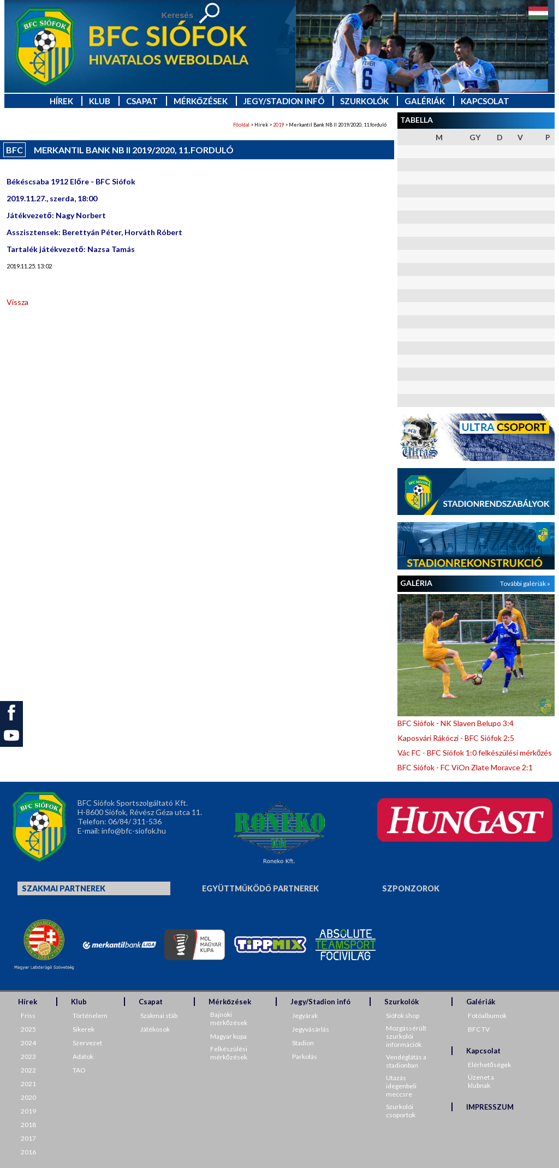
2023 (28, 1056)
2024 (28, 1043)
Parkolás (304, 1056)
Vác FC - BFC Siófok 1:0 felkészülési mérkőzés (474, 752)
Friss (28, 1015)
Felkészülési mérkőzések (228, 1053)
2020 (28, 1097)
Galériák (425, 101)
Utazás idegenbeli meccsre (401, 1086)
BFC (14, 150)
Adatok (83, 1056)
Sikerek (83, 1029)
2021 (28, 1084)
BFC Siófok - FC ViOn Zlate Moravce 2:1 (465, 767)
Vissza (17, 302)
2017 (28, 1138)
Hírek (61, 101)
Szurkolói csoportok (400, 1111)
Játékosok (155, 1029)
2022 (28, 1070)
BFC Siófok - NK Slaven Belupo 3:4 (455, 723)
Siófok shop (402, 1015)
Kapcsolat (485, 101)
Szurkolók (364, 101)
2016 (28, 1152)
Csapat (142, 101)
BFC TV (479, 1029)
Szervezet (87, 1043)
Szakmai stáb (158, 1015)
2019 (278, 125)
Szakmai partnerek (63, 888)
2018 (28, 1125)
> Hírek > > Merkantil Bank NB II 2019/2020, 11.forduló (309, 125)
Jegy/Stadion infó (283, 101)
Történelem (90, 1015)
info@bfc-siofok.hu (134, 830)
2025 (28, 1029)
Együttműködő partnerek (260, 888)
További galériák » (525, 583)
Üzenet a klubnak (481, 1081)
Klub (99, 101)
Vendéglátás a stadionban (406, 1061)
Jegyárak (305, 1015)
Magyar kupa (228, 1036)
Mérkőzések (201, 101)
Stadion (303, 1043)
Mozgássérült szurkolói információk (406, 1036)
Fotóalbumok (487, 1015)
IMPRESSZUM (490, 1107)
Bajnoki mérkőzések (228, 1018)
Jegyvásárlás (310, 1029)
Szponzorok (410, 888)
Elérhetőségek (489, 1065)
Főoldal (241, 125)
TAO (79, 1070)
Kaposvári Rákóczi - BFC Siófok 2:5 (455, 737)
